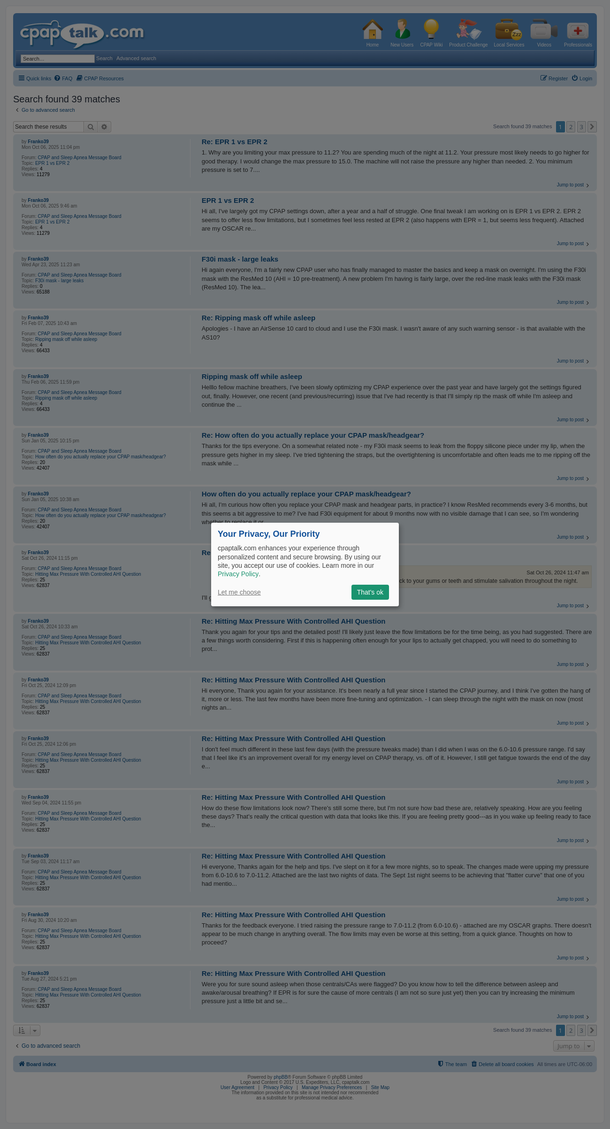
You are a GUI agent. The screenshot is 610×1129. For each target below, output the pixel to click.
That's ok (370, 592)
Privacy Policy (238, 574)
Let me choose (239, 592)
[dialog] (305, 564)
